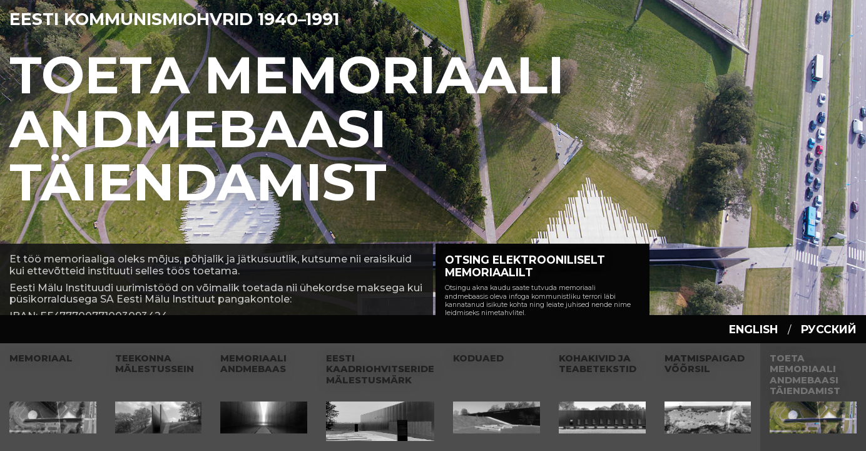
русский (829, 329)
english (753, 329)
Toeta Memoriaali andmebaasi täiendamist (286, 128)
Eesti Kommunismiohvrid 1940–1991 (174, 19)
